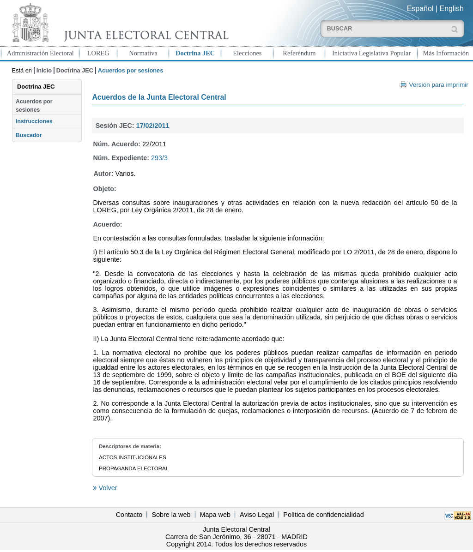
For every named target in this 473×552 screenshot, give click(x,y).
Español (420, 8)
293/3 (159, 158)
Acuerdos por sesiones (34, 105)
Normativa (143, 53)
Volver (107, 488)
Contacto (129, 514)
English (452, 8)
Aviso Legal (257, 514)
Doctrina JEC (195, 53)
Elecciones (247, 53)
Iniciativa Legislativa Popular (371, 53)
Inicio (44, 70)
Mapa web (215, 514)
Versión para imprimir (438, 84)
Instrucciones (34, 121)
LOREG (98, 53)
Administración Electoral (40, 53)
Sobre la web (171, 514)
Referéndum (299, 53)
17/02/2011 (153, 125)
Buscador (29, 135)
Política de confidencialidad (323, 514)
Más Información (446, 53)
